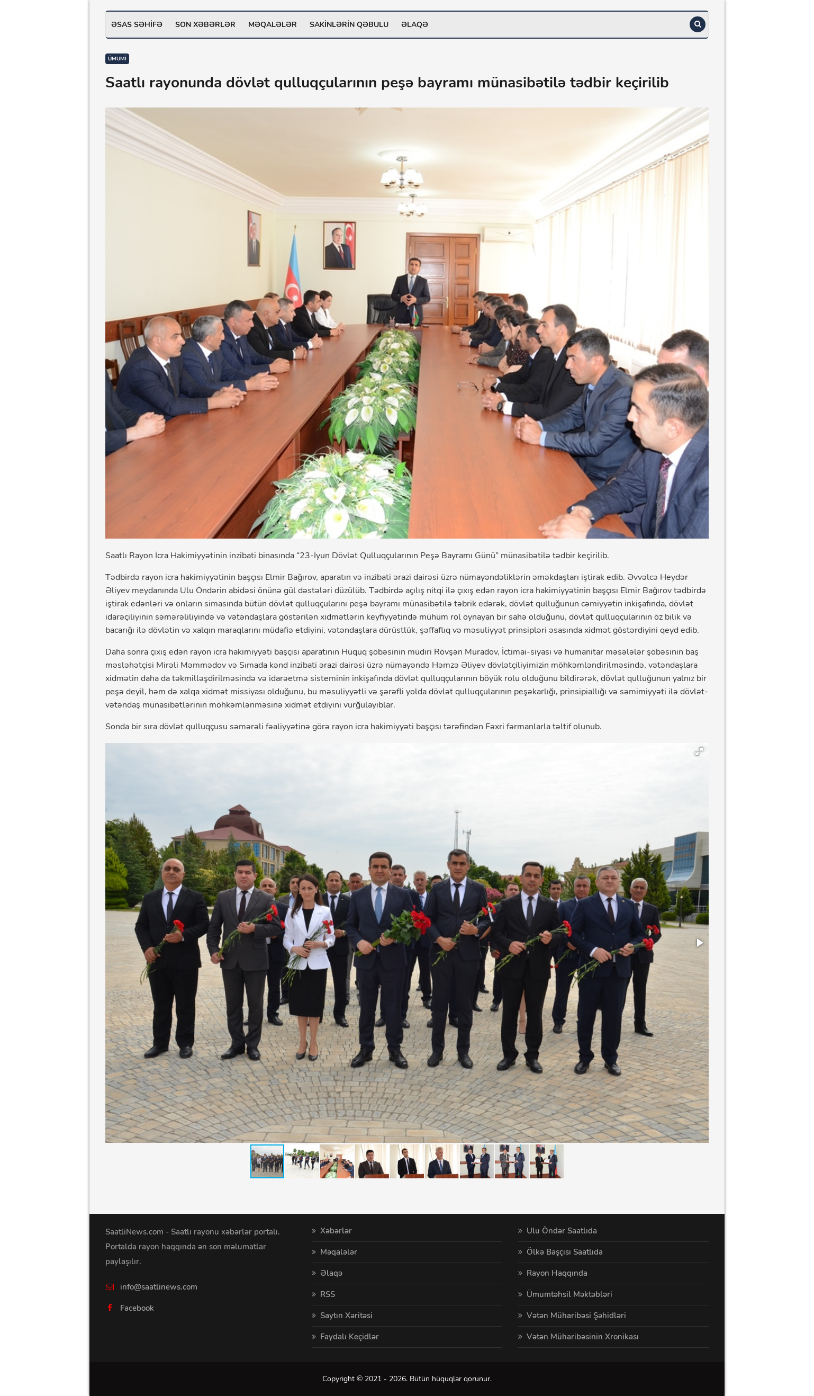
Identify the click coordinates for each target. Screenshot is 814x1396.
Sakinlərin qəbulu (349, 25)
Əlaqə (414, 25)
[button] (699, 751)
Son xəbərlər (205, 25)
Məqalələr (272, 25)
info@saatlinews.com (158, 1287)
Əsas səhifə (136, 25)
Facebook (137, 1308)
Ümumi (117, 58)
